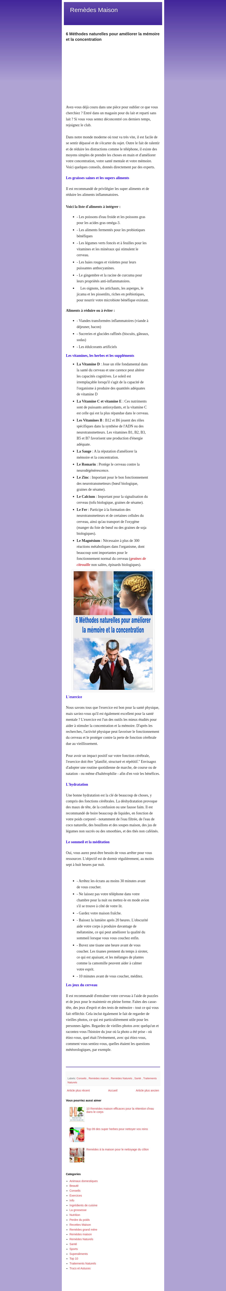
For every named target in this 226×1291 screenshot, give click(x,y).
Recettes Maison (80, 1224)
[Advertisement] (113, 71)
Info (72, 1200)
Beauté (74, 1185)
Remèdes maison (99, 1078)
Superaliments (79, 1254)
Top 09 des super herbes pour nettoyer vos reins (117, 1129)
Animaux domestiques (84, 1181)
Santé (138, 1078)
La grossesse (78, 1210)
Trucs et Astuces (80, 1268)
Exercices (76, 1195)
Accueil (112, 1090)
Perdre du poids (80, 1219)
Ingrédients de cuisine (83, 1205)
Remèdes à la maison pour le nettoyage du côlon (117, 1149)
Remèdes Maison (94, 10)
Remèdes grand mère (83, 1229)
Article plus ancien (147, 1090)
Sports (74, 1249)
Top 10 (74, 1258)
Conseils (82, 1078)
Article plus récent (78, 1090)
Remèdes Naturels (122, 1078)
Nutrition (75, 1215)
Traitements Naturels (83, 1263)
